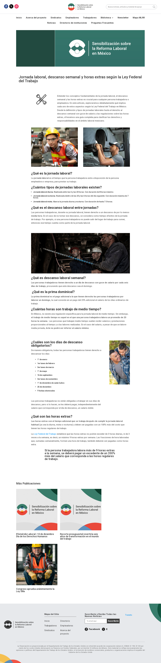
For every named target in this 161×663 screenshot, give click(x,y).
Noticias (51, 23)
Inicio (19, 18)
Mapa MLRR (139, 18)
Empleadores (72, 18)
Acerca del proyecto (36, 18)
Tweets (128, 615)
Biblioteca (106, 18)
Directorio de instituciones (73, 23)
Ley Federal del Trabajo (45, 434)
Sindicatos (56, 18)
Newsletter (123, 18)
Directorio (65, 621)
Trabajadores (90, 18)
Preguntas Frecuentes (102, 23)
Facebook (94, 629)
